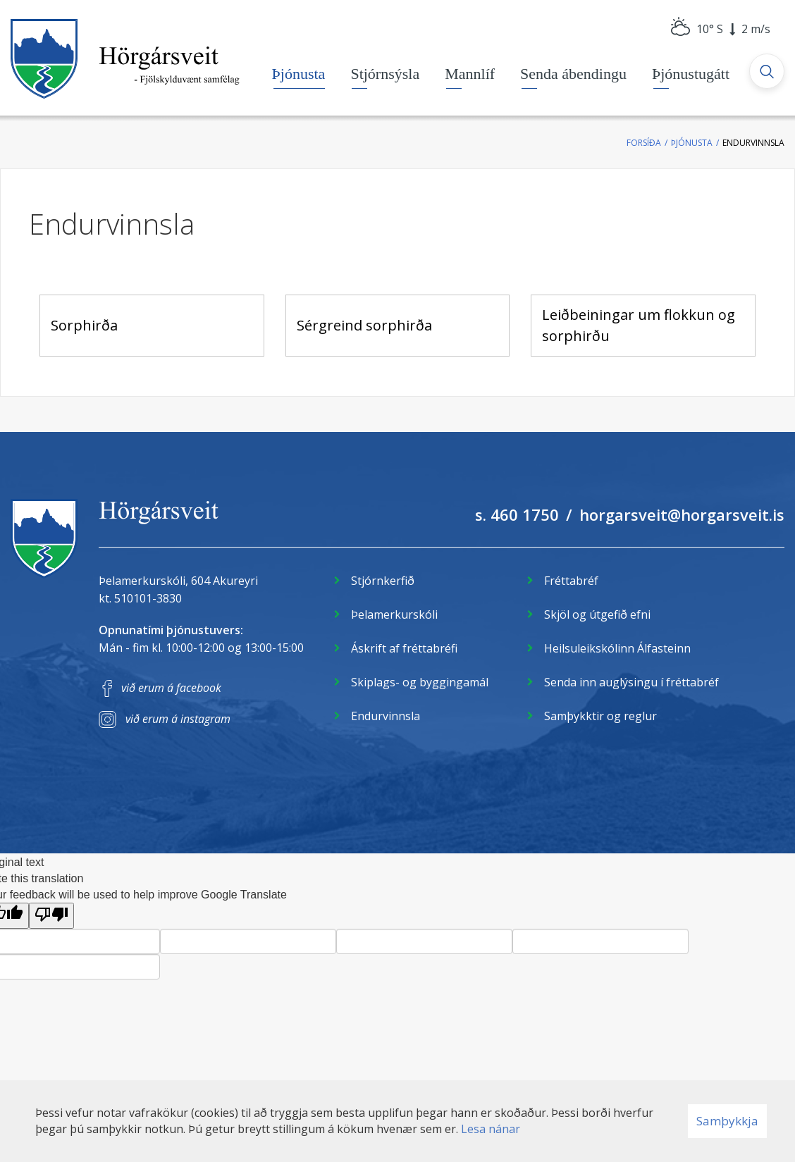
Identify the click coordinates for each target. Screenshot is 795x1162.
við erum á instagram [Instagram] (177, 719)
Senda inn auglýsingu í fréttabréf (631, 682)
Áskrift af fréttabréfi (404, 648)
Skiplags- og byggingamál (419, 682)
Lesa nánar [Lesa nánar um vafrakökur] (490, 1129)
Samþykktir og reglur (600, 716)
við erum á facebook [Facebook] (171, 688)
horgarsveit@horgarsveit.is (681, 514)
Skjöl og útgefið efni (597, 614)
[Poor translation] (51, 916)
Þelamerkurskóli (394, 614)
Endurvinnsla (753, 143)
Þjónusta (692, 143)
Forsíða (644, 143)
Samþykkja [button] (727, 1121)
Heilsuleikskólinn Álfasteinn (617, 648)
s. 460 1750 (517, 514)
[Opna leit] (766, 71)
